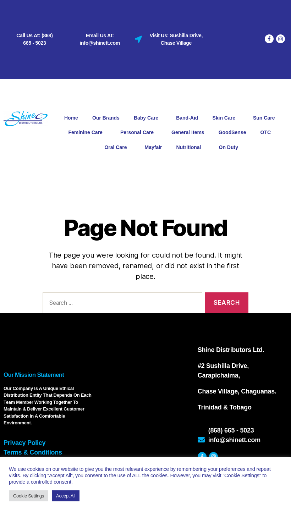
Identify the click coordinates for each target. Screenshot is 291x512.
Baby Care (148, 118)
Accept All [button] (65, 496)
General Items (187, 132)
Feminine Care (87, 132)
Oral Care (117, 147)
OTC (267, 132)
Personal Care (138, 132)
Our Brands (106, 118)
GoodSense (232, 132)
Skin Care (225, 118)
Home (71, 118)
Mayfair (153, 147)
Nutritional (190, 147)
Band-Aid (187, 118)
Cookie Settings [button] (28, 496)
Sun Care (265, 118)
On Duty (228, 147)
